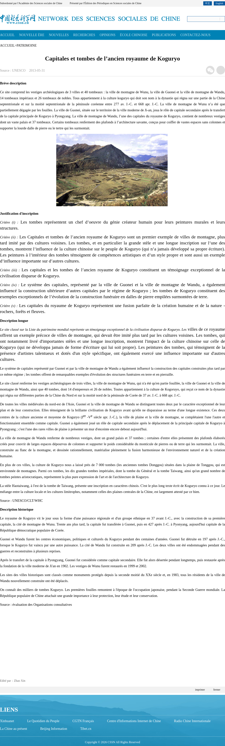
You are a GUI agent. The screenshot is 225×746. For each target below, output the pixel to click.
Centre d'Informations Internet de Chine (134, 721)
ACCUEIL (7, 35)
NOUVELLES (59, 35)
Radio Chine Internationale (192, 721)
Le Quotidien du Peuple (43, 721)
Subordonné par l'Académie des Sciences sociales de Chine (31, 3)
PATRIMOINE (26, 45)
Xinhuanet (7, 721)
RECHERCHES (84, 35)
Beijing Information (53, 729)
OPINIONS (108, 35)
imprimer (200, 689)
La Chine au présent (13, 729)
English (219, 3)
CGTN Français (83, 721)
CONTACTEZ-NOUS (195, 35)
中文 (207, 3)
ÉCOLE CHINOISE (134, 35)
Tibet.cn (85, 729)
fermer (216, 689)
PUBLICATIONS (164, 35)
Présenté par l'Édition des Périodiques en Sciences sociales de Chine (105, 3)
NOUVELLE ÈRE (31, 35)
